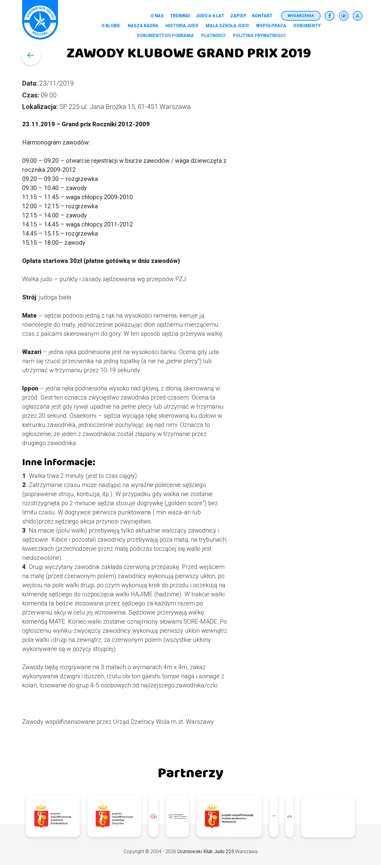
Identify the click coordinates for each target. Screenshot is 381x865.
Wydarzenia (301, 15)
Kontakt (262, 15)
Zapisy (238, 15)
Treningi (180, 15)
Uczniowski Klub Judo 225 (205, 851)
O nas (157, 15)
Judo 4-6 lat (210, 15)
